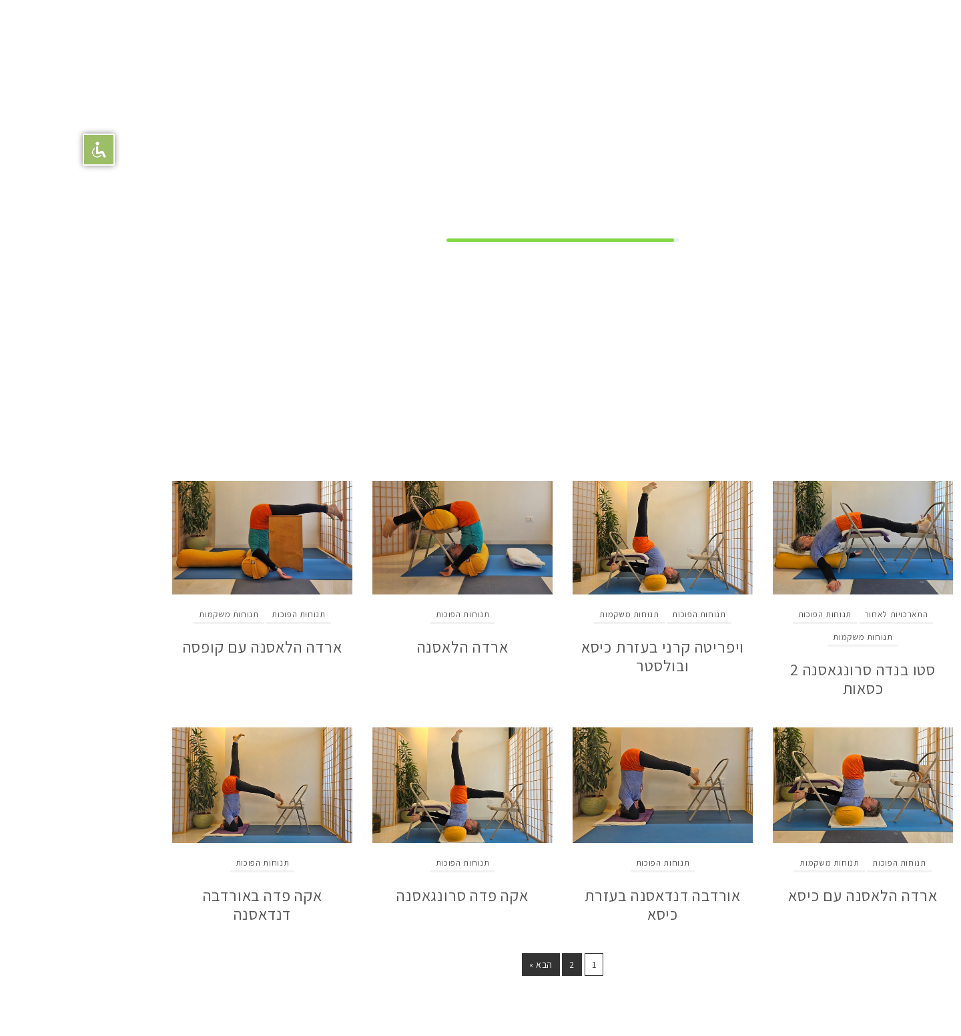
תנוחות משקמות (780, 637)
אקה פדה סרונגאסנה (380, 895)
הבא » (458, 965)
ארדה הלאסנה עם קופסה (180, 646)
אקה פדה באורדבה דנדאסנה (180, 904)
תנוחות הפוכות (742, 614)
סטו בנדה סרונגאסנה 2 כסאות (781, 679)
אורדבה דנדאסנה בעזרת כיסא (581, 904)
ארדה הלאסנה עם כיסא (780, 895)
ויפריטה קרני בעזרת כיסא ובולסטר (580, 656)
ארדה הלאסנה (380, 646)
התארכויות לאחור (814, 614)
